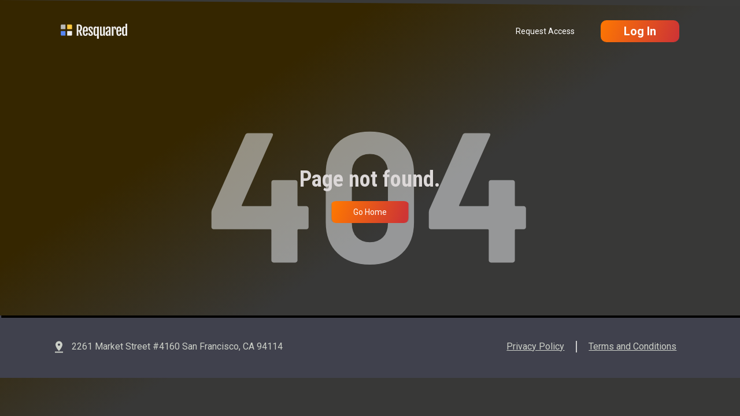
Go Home (370, 212)
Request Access (545, 31)
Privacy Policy (535, 346)
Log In (640, 31)
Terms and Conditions (632, 346)
